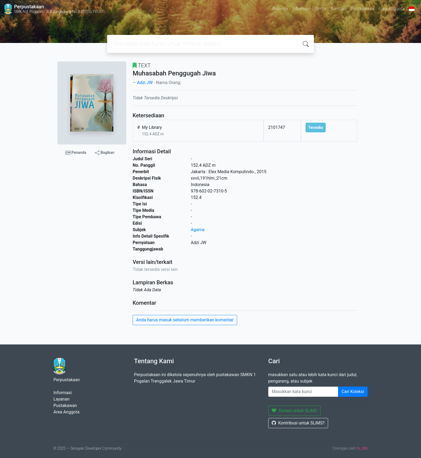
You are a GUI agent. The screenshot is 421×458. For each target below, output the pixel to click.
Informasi (301, 8)
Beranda (280, 8)
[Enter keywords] (303, 392)
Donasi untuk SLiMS (294, 410)
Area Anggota (392, 8)
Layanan (61, 399)
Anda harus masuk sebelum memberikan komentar (185, 319)
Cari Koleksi (353, 391)
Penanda (75, 152)
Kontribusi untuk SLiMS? (298, 423)
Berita (320, 8)
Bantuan (338, 8)
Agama (198, 229)
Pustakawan (362, 8)
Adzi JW (145, 82)
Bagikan (104, 152)
